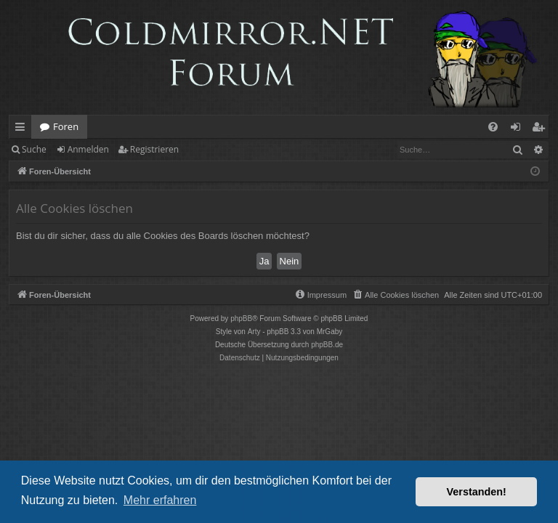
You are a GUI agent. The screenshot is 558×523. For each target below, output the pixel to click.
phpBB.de (327, 345)
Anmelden (88, 149)
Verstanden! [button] (476, 492)
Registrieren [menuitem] (541, 129)
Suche (34, 149)
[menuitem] (493, 127)
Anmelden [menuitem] (519, 129)
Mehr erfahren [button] (160, 500)
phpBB (241, 319)
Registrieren (154, 149)
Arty (254, 332)
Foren (65, 126)
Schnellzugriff (23, 129)
